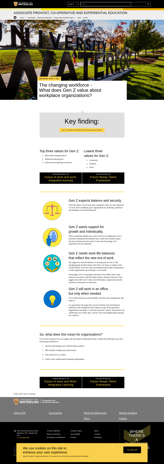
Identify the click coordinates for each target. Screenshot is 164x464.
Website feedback (128, 404)
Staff (20, 385)
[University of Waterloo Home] (23, 4)
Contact (123, 410)
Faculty (16, 385)
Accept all (132, 450)
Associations (55, 404)
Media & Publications (95, 404)
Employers (32, 385)
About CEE (20, 404)
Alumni (25, 385)
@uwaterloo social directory (106, 443)
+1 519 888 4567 (23, 429)
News (87, 410)
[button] (131, 4)
